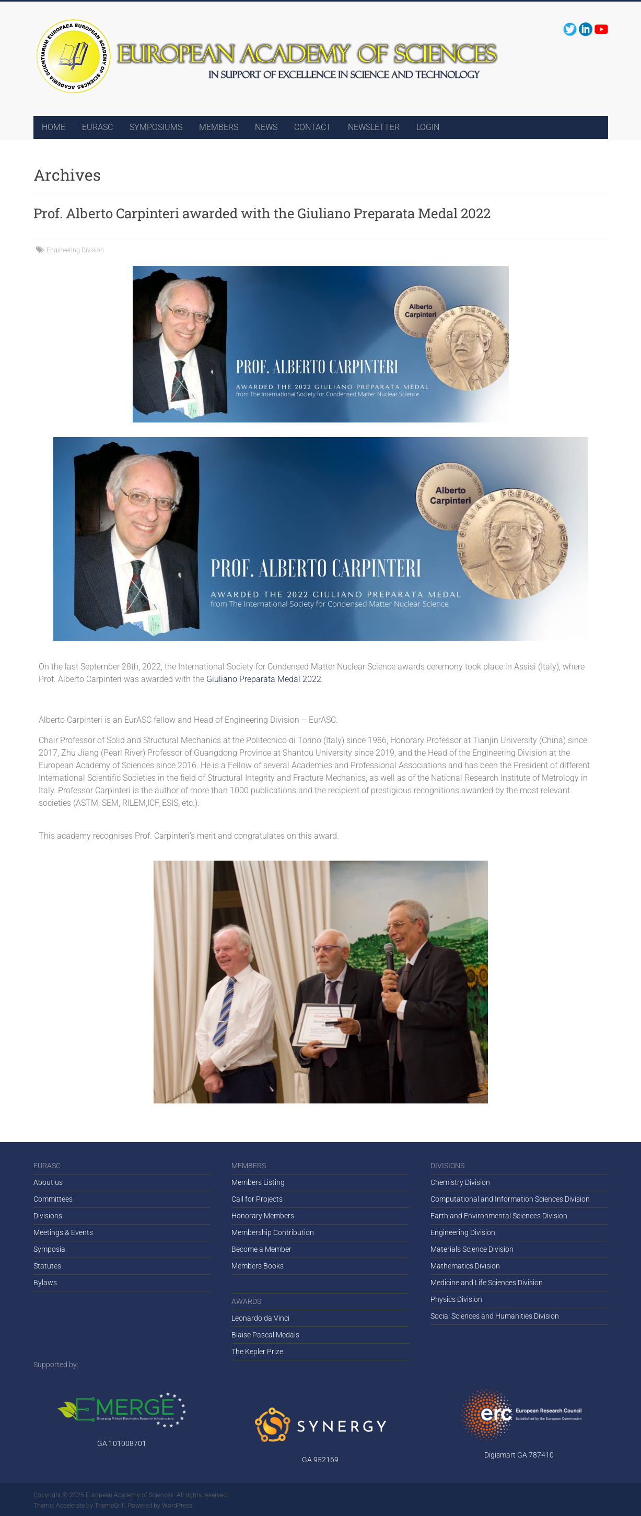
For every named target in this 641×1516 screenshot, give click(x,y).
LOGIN (427, 127)
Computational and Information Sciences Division (510, 1199)
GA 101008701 (121, 1443)
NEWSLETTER (374, 127)
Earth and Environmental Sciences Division (498, 1216)
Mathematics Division (465, 1266)
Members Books (257, 1266)
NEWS (266, 127)
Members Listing (258, 1182)
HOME (53, 127)
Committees (53, 1199)
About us (48, 1182)
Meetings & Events (63, 1232)
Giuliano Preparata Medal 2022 (263, 679)
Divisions (47, 1216)
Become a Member (261, 1249)
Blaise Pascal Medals (265, 1335)
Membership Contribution (272, 1232)
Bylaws (45, 1282)
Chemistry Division (460, 1182)
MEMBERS (218, 127)
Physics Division (456, 1299)
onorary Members (265, 1216)
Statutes (47, 1266)
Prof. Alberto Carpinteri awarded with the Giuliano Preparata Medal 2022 (262, 213)
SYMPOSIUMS (156, 127)
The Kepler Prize (257, 1351)
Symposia (49, 1249)
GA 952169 (320, 1459)
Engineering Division (75, 250)
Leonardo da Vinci (260, 1318)
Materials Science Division (472, 1249)
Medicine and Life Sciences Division (486, 1282)
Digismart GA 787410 (519, 1455)
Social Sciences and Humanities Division (494, 1316)
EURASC (97, 127)
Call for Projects (257, 1199)
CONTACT (312, 127)
